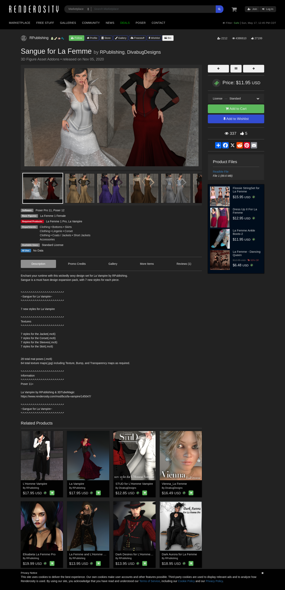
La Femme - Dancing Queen (246, 253)
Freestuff (137, 37)
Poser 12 (58, 210)
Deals (125, 22)
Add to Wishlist (236, 119)
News (110, 22)
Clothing (45, 227)
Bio (167, 37)
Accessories (47, 239)
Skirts (68, 227)
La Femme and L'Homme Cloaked (91, 554)
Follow (76, 37)
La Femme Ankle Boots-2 (244, 232)
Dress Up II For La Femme (245, 211)
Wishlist (154, 37)
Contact (158, 22)
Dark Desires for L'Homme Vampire (139, 554)
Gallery (120, 37)
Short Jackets (82, 235)
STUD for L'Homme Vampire (134, 483)
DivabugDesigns (144, 52)
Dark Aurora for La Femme (179, 554)
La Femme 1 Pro (56, 221)
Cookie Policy (186, 581)
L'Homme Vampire (35, 483)
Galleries (68, 22)
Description (38, 263)
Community (91, 22)
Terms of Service (149, 581)
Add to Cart (236, 109)
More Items (147, 263)
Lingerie (57, 231)
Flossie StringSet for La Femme (246, 189)
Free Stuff (45, 22)
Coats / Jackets (61, 235)
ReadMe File (221, 171)
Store (106, 37)
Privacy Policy (214, 581)
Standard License (52, 245)
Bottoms (57, 227)
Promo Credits (77, 263)
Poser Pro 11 (44, 210)
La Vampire (75, 221)
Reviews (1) (184, 263)
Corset (69, 231)
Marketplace (19, 22)
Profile (92, 37)
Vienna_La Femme (174, 483)
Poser (141, 22)
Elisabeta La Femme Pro (39, 554)
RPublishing (112, 52)
